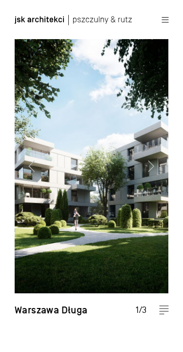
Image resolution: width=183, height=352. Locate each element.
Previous (27, 176)
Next (156, 176)
